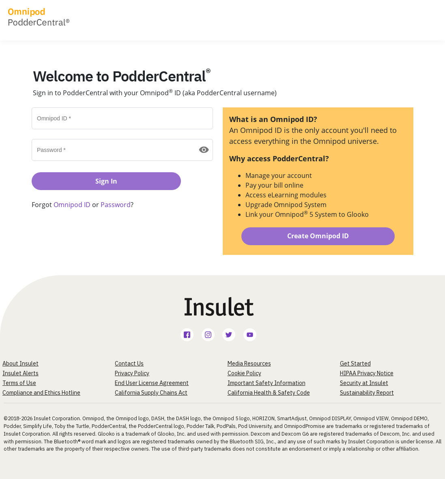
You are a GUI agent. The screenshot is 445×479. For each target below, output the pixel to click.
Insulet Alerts (20, 373)
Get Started (355, 363)
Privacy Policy (132, 373)
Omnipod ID (73, 204)
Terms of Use (19, 383)
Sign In (106, 181)
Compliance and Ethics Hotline (41, 392)
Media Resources (249, 363)
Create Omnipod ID (318, 235)
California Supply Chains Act (151, 392)
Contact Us (129, 363)
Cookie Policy (244, 373)
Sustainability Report (367, 392)
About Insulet (20, 363)
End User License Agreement (152, 383)
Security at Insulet (364, 383)
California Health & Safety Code (269, 392)
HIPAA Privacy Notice (366, 373)
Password (116, 204)
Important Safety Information (266, 383)
